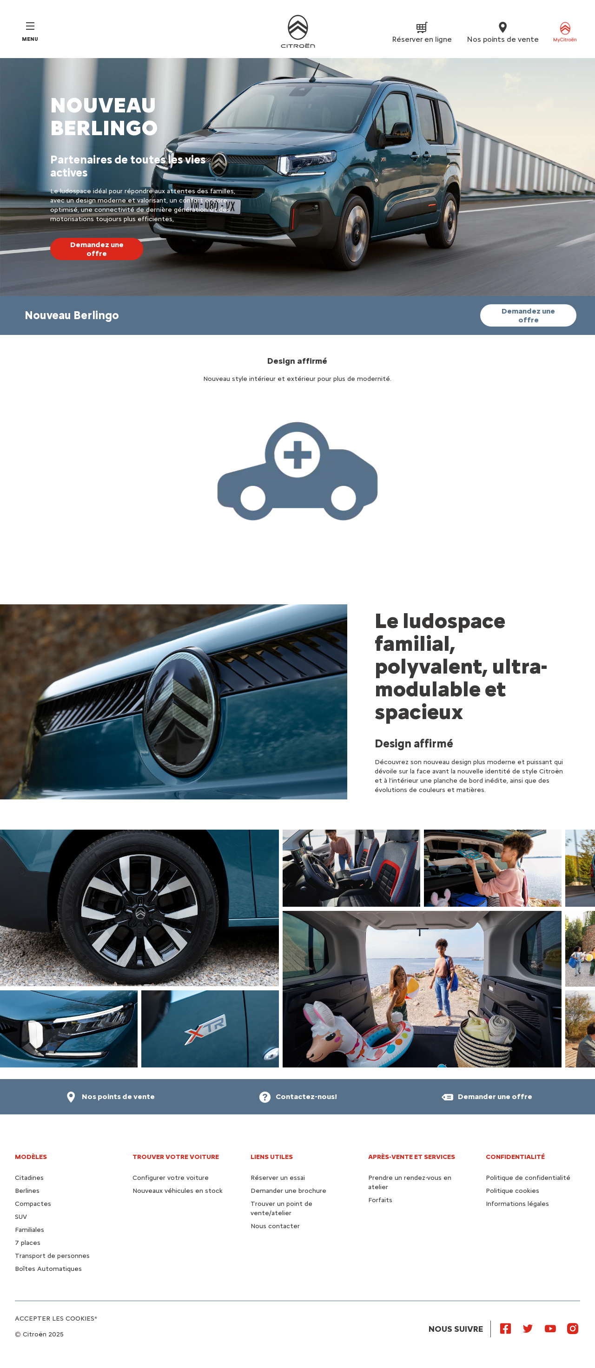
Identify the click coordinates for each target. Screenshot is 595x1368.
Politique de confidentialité (528, 1178)
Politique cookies (512, 1191)
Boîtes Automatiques (48, 1269)
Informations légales (517, 1204)
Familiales (29, 1230)
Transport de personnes (52, 1256)
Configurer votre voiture (170, 1178)
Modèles (31, 1157)
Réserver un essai (278, 1178)
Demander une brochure (288, 1191)
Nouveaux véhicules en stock (177, 1191)
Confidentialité (515, 1157)
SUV (21, 1217)
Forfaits (380, 1200)
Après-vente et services (411, 1157)
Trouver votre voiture (175, 1157)
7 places (27, 1243)
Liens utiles (272, 1157)
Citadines (29, 1178)
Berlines (27, 1191)
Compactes (33, 1204)
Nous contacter (275, 1226)
